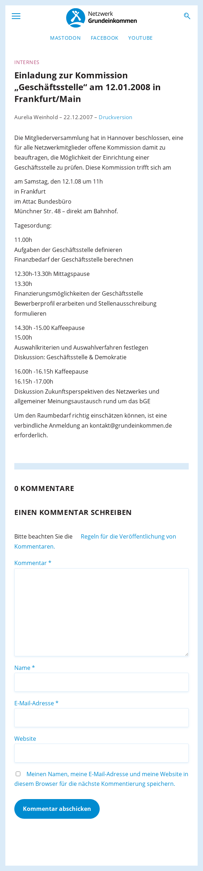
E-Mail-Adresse (36, 703)
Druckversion (115, 117)
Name (24, 668)
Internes (26, 62)
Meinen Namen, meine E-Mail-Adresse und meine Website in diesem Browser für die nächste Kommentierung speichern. (101, 779)
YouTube (140, 37)
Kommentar (32, 563)
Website (25, 739)
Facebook (105, 37)
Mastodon (65, 37)
